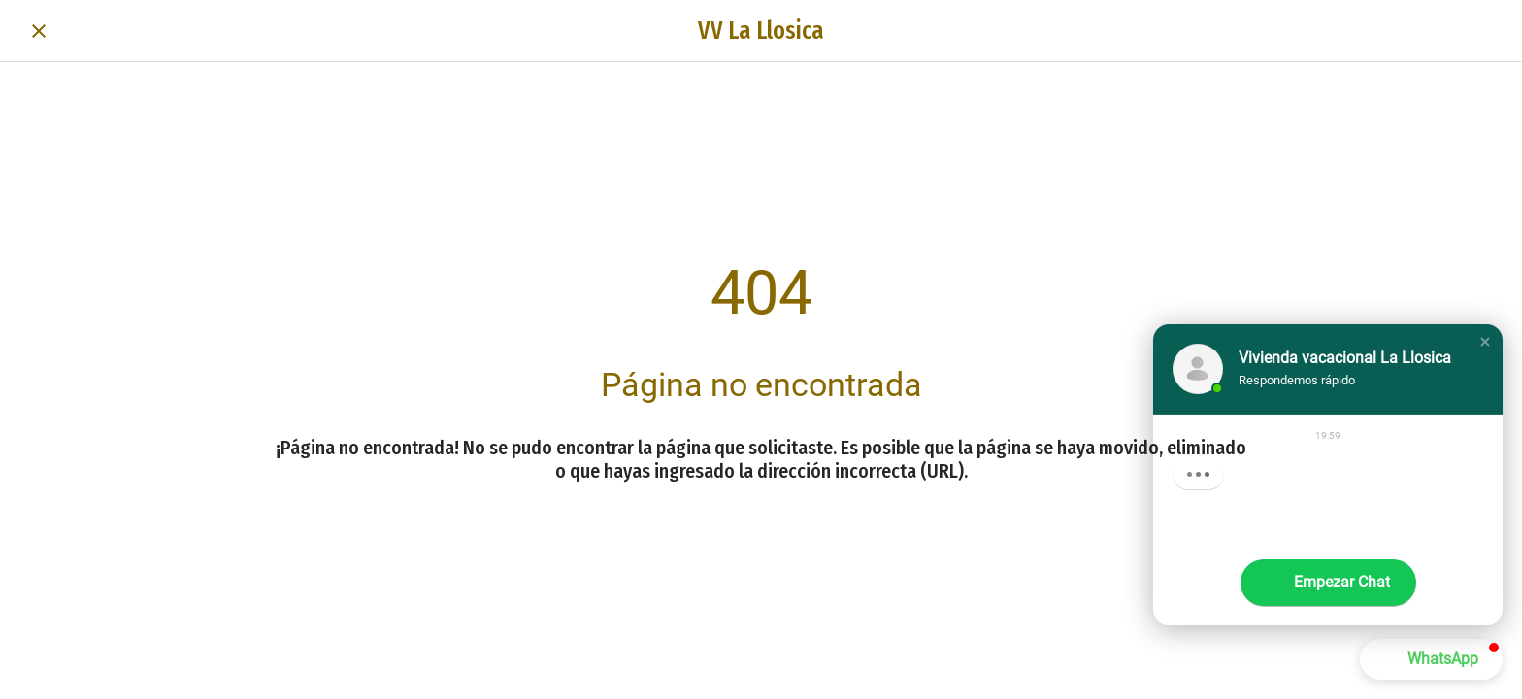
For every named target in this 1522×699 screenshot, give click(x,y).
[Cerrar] (38, 31)
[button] (1485, 341)
